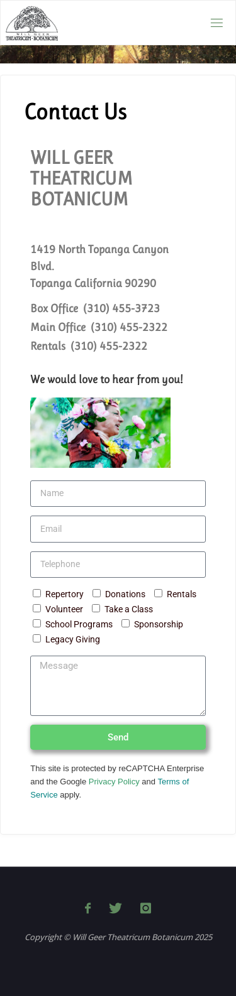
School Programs (79, 624)
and (149, 781)
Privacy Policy (114, 781)
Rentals (181, 594)
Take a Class (128, 609)
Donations (125, 594)
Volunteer (64, 609)
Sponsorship (158, 624)
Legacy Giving (72, 639)
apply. (69, 794)
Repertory (64, 594)
